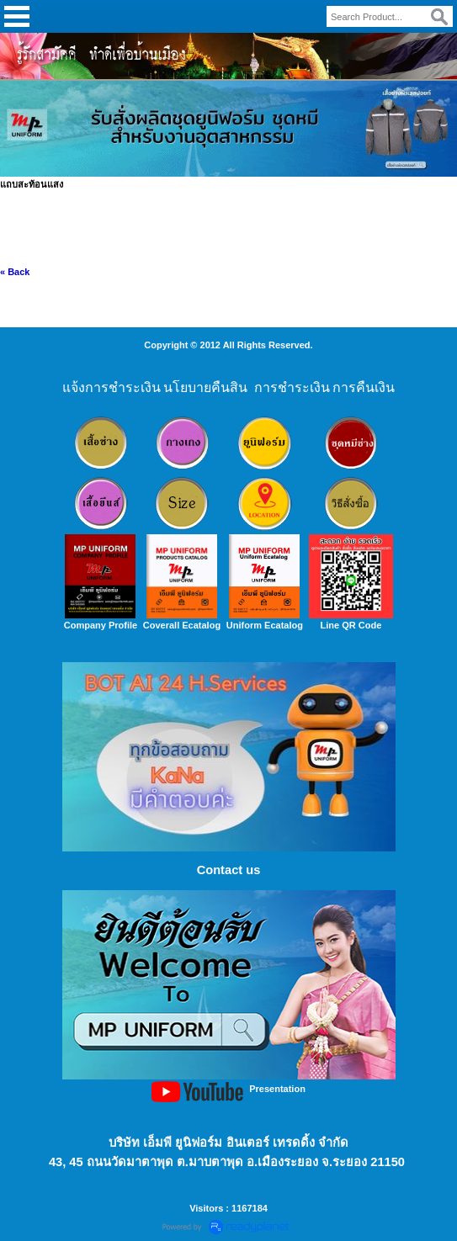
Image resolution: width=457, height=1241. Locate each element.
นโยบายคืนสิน (205, 387)
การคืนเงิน (363, 387)
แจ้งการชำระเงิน (111, 387)
